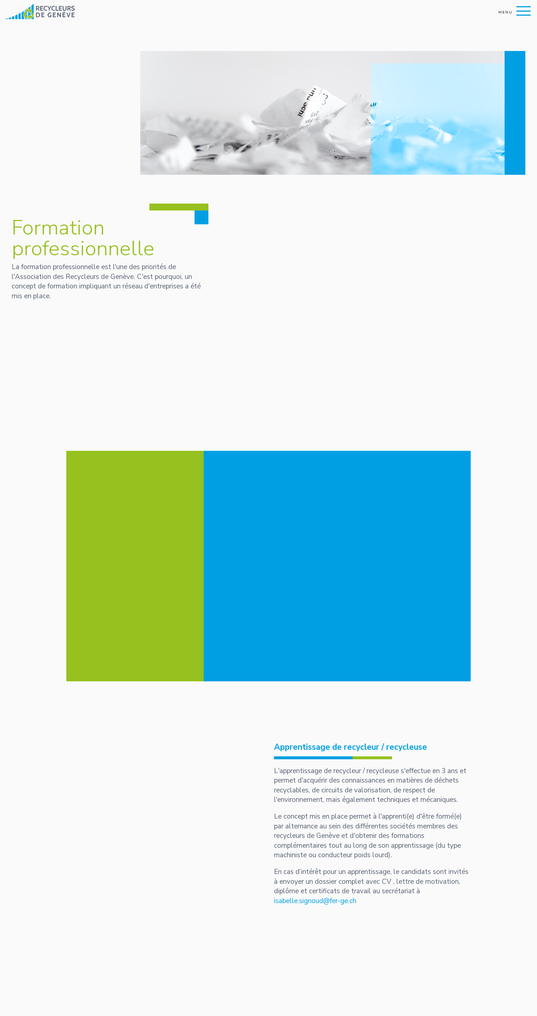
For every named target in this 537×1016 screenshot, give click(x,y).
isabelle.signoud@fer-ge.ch (315, 901)
